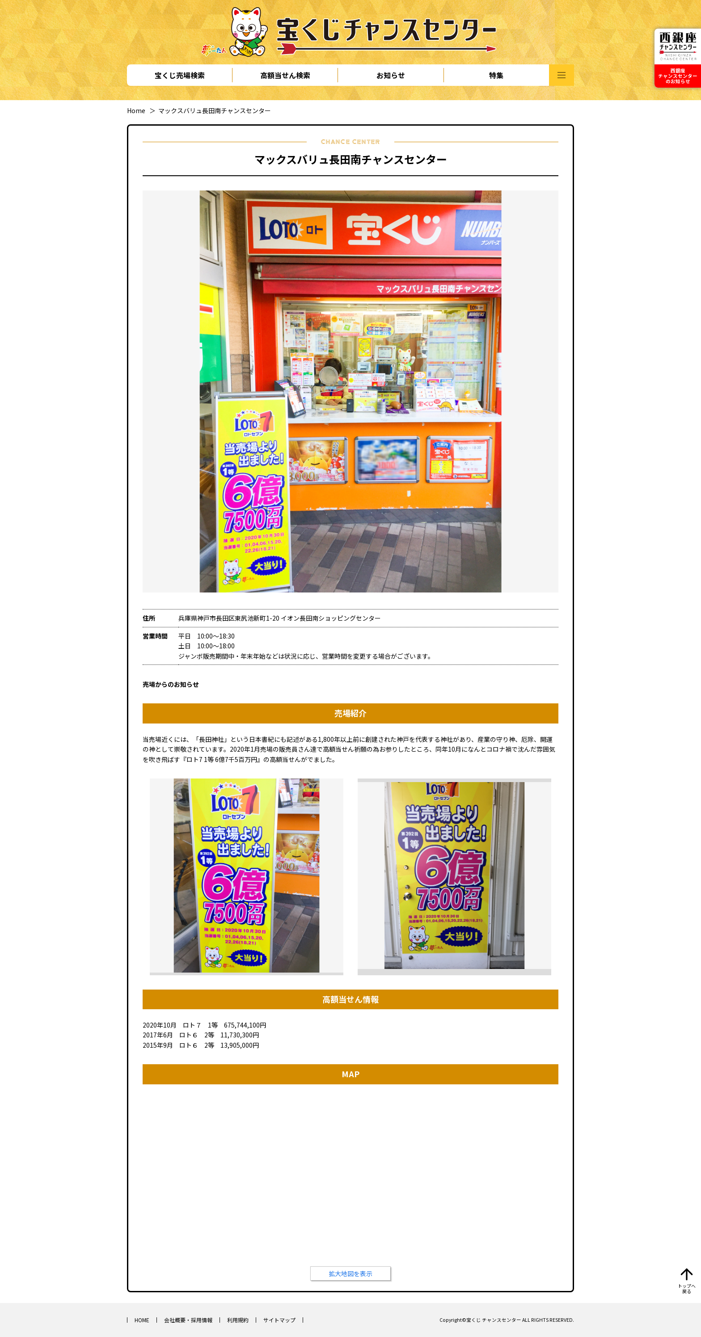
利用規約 (238, 1320)
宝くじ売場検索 (180, 75)
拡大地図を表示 (350, 1273)
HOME (142, 1320)
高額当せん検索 (285, 75)
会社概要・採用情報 (188, 1320)
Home (136, 110)
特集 (496, 75)
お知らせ (390, 75)
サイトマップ (279, 1320)
